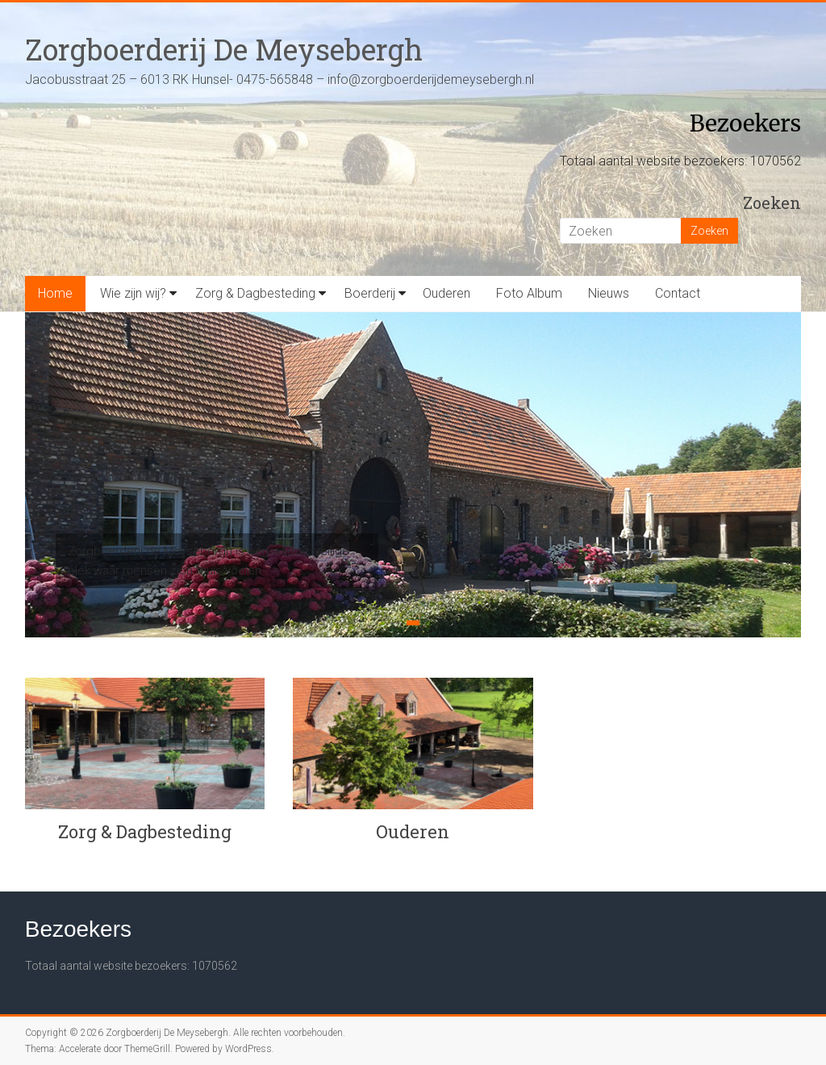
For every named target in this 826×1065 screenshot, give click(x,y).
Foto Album (529, 293)
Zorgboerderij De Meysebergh (224, 49)
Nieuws (608, 293)
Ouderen (446, 293)
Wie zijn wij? (133, 293)
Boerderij (369, 293)
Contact (677, 293)
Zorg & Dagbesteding (255, 293)
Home (55, 293)
